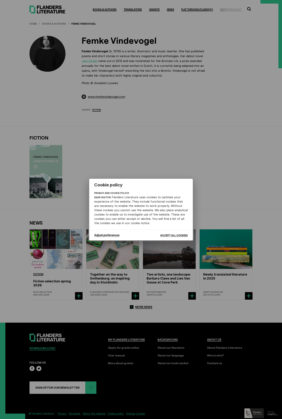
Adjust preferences (106, 235)
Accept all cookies (174, 235)
